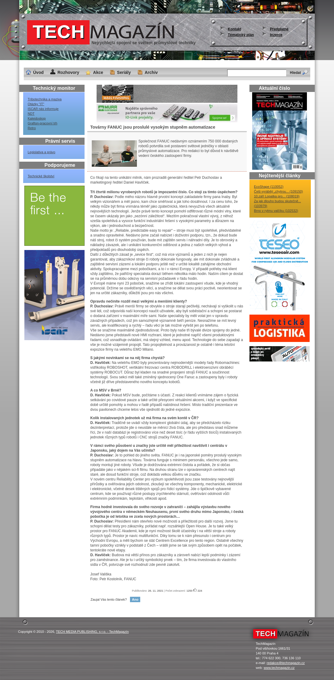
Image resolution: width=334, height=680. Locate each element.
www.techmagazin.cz (279, 667)
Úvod (38, 72)
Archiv (151, 72)
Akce (98, 72)
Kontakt (234, 29)
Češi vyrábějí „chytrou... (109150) (278, 191)
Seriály (124, 72)
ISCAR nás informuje (43, 109)
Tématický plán (241, 35)
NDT (31, 113)
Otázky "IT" (36, 104)
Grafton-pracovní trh (42, 123)
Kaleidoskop (37, 118)
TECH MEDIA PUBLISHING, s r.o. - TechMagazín (92, 631)
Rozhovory (68, 72)
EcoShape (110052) (268, 186)
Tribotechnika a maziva (45, 99)
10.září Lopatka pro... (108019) (276, 196)
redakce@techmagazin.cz (286, 663)
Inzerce (276, 35)
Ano (135, 599)
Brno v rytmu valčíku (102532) (276, 210)
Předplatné (279, 29)
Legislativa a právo (41, 152)
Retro (32, 128)
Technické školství (41, 176)
